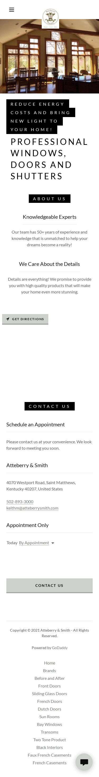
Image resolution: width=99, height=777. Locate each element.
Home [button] (49, 662)
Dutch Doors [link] (49, 708)
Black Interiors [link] (49, 747)
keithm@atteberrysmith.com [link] (32, 507)
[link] (50, 9)
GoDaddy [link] (60, 647)
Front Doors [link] (49, 685)
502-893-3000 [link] (19, 501)
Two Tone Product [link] (49, 739)
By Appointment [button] (34, 542)
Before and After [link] (50, 678)
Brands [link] (49, 670)
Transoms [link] (49, 731)
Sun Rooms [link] (49, 716)
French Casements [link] (50, 762)
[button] (11, 9)
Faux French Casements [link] (49, 754)
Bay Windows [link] (49, 724)
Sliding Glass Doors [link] (49, 693)
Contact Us (49, 585)
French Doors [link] (49, 701)
